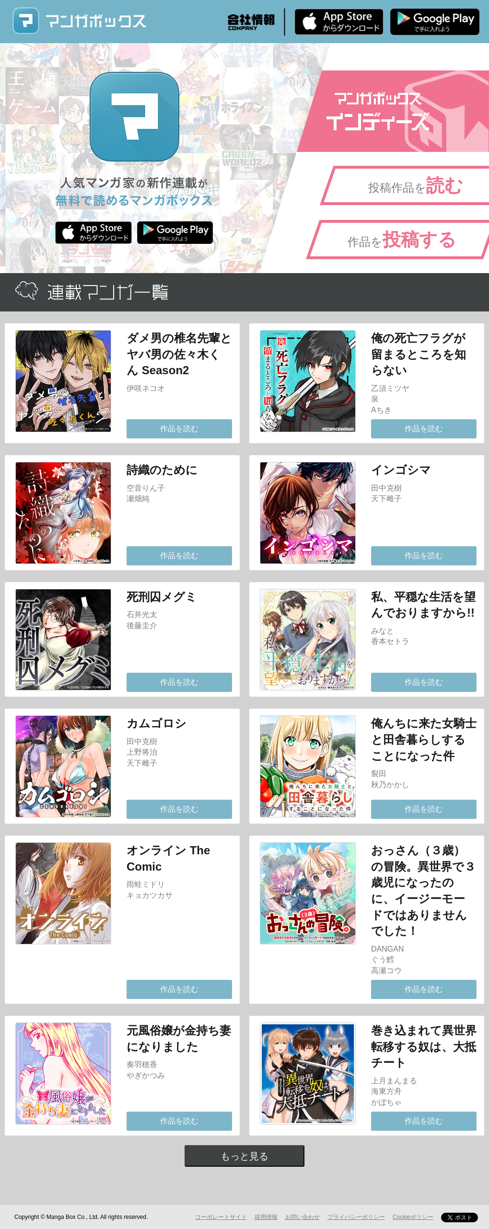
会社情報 (251, 22)
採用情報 (266, 1217)
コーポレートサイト (221, 1217)
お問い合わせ (302, 1217)
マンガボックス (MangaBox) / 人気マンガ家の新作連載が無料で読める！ (79, 20)
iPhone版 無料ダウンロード (339, 21)
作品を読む (179, 429)
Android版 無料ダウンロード (434, 21)
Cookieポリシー (413, 1217)
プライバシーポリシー (356, 1217)
